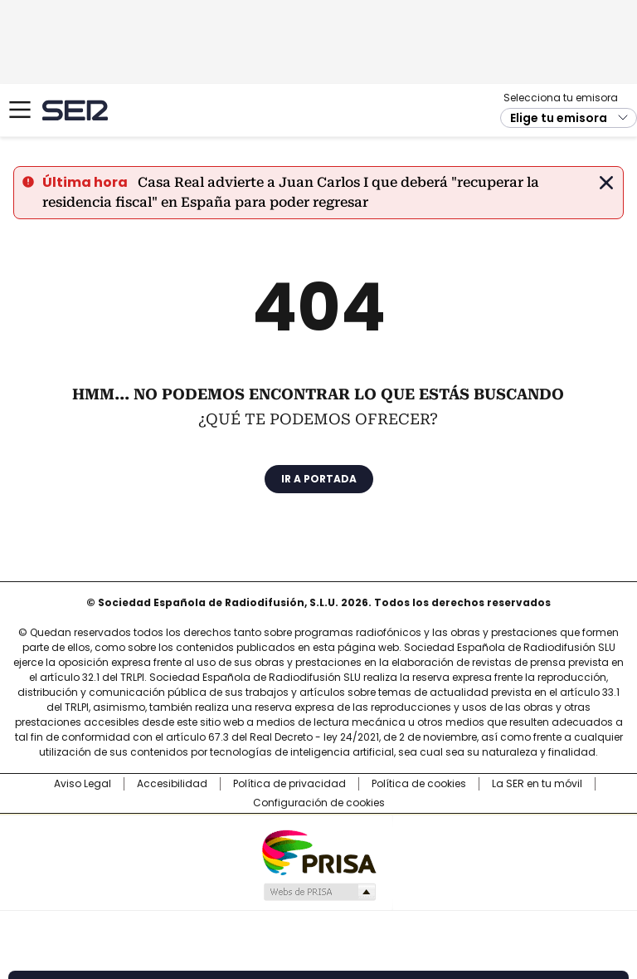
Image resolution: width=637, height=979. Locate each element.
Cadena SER (75, 110)
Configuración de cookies (319, 803)
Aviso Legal (82, 784)
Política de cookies (419, 784)
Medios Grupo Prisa (319, 892)
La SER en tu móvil (537, 784)
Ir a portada (319, 479)
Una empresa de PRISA (318, 851)
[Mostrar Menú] (20, 109)
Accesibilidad (172, 784)
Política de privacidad (289, 784)
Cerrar (606, 183)
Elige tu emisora (558, 118)
